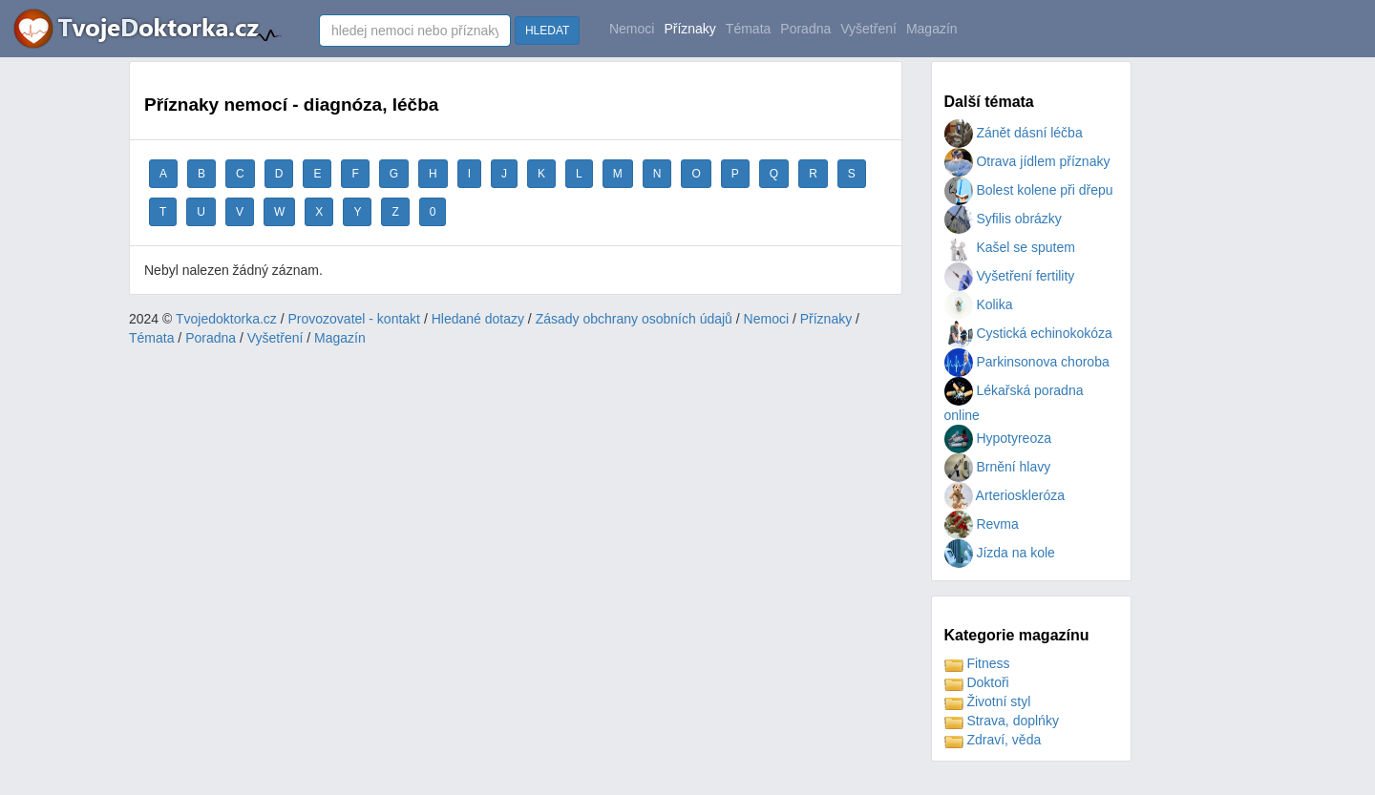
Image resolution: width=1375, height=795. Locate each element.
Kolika (978, 304)
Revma (981, 524)
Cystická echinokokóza (1028, 333)
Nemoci (631, 28)
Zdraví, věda (993, 739)
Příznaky (689, 28)
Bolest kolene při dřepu (1028, 190)
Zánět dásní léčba (1013, 132)
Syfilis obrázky (1003, 218)
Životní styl (987, 701)
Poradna (805, 28)
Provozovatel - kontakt (354, 318)
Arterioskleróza (1004, 495)
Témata (748, 28)
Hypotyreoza (997, 438)
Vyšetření (868, 28)
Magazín (932, 28)
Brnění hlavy (997, 466)
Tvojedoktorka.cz (226, 318)
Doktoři (976, 682)
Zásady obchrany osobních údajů (634, 318)
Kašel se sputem (1009, 247)
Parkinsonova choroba (1027, 361)
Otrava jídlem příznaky (1027, 161)
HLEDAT (547, 30)
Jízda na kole (999, 552)
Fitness (977, 663)
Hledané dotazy (478, 318)
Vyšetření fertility (1009, 275)
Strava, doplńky (1001, 720)
